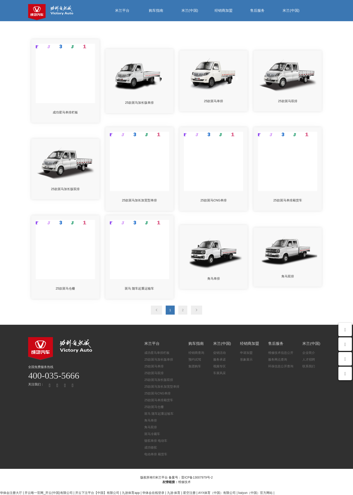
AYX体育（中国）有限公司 (217, 493)
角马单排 (150, 420)
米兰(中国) (189, 10)
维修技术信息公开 (280, 353)
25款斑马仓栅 (154, 407)
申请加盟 (246, 353)
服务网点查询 (277, 359)
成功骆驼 (150, 447)
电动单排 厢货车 (155, 454)
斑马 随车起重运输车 (159, 413)
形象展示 (246, 359)
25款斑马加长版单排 (158, 359)
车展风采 (219, 373)
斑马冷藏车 (152, 434)
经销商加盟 (224, 10)
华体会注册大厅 (11, 493)
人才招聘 (308, 359)
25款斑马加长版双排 (158, 380)
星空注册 (189, 493)
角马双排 (150, 427)
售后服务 (257, 10)
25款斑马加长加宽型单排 (161, 386)
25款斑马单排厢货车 (158, 400)
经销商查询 (196, 353)
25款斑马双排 (154, 373)
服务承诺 (219, 359)
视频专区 (219, 366)
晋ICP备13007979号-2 (197, 477)
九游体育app (131, 493)
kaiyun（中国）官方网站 (255, 493)
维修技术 (184, 482)
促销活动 (219, 353)
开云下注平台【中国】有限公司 (97, 493)
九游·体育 (174, 493)
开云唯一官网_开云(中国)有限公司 (48, 493)
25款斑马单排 (154, 366)
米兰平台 (122, 10)
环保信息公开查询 (280, 366)
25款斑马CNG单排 (157, 393)
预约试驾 (194, 359)
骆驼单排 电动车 (155, 440)
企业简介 (308, 353)
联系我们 (308, 366)
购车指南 (156, 10)
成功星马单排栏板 (157, 353)
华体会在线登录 (153, 493)
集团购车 (194, 366)
